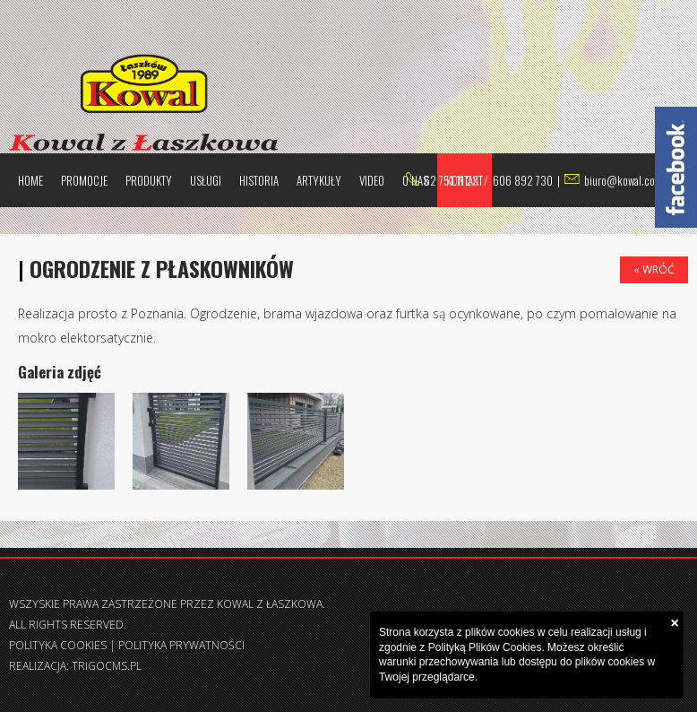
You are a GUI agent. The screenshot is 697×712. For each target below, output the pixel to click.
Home (30, 180)
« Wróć (654, 269)
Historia (259, 180)
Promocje (84, 180)
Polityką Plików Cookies (485, 647)
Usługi (205, 180)
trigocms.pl (107, 665)
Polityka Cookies (58, 645)
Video (371, 180)
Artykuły (319, 180)
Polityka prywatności (181, 645)
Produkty (148, 180)
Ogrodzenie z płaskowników (162, 268)
